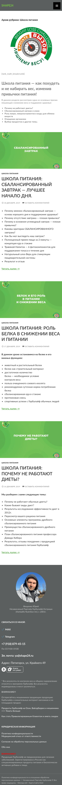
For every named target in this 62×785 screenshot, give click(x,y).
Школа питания (10, 173)
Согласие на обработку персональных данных (24, 741)
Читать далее (11, 268)
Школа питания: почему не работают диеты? (27, 473)
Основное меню (56, 5)
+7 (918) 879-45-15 (13, 644)
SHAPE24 (7, 5)
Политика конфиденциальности (17, 733)
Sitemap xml (22, 783)
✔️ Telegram (8, 636)
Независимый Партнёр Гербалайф (37, 780)
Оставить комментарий (37, 203)
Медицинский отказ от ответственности (21, 736)
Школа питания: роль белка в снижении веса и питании (31, 333)
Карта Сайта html (36, 783)
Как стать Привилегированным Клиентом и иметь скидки (30, 716)
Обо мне (6, 747)
